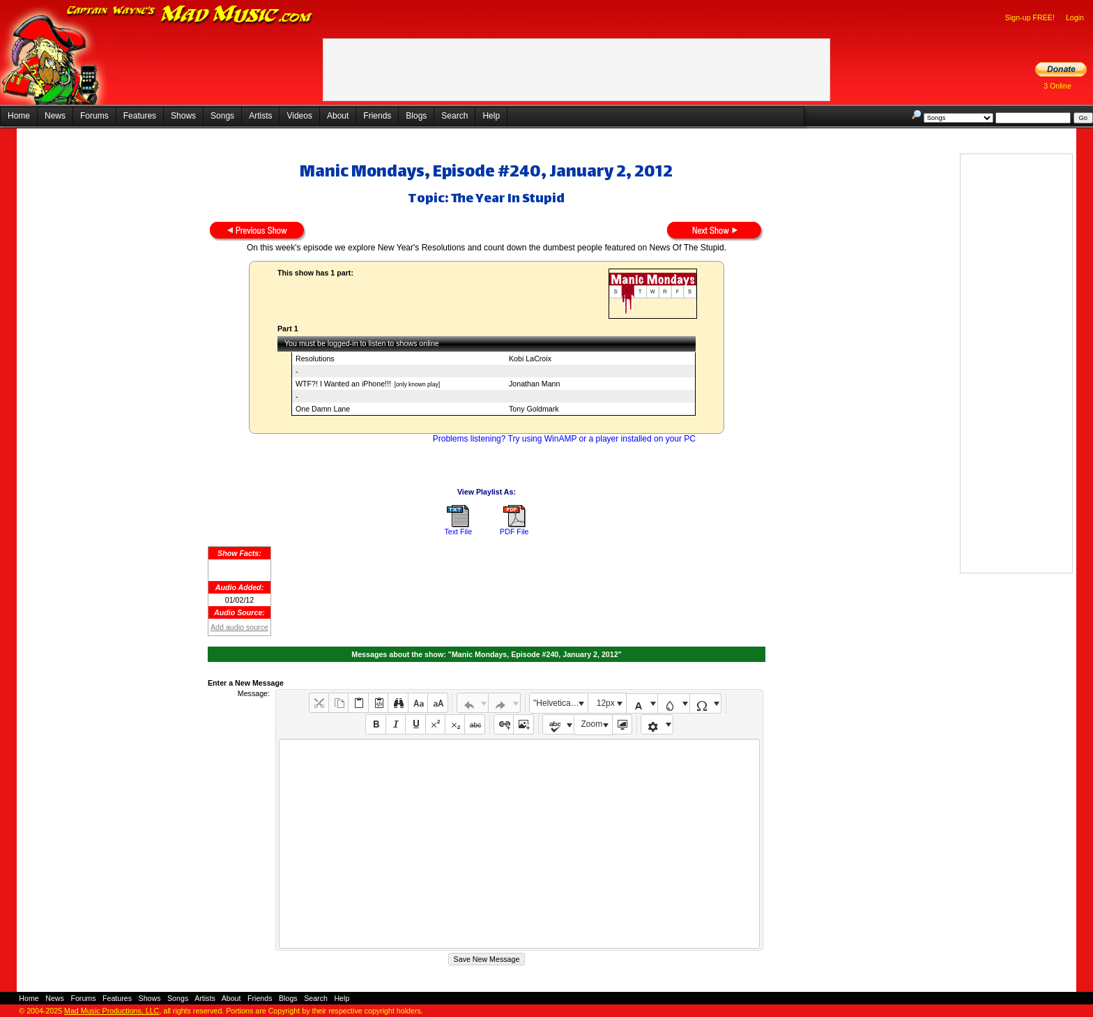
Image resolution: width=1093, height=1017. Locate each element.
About (338, 116)
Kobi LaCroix (530, 358)
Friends (377, 116)
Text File (458, 531)
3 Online (1057, 86)
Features (139, 116)
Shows (183, 116)
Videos (299, 116)
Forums (94, 116)
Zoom (592, 724)
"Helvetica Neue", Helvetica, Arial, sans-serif (560, 703)
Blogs (416, 116)
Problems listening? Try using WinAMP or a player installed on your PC (564, 439)
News (55, 116)
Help (491, 116)
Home (19, 116)
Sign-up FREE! (1030, 17)
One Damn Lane (323, 409)
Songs (222, 116)
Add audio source (239, 627)
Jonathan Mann (534, 383)
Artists (260, 116)
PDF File (514, 531)
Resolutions (315, 358)
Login (1075, 17)
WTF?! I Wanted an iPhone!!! (343, 383)
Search (454, 116)
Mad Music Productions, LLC (111, 1011)
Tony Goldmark (534, 409)
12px (606, 703)
